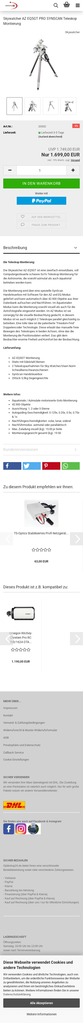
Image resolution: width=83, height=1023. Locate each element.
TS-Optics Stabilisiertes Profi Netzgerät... (41, 533)
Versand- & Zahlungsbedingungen (24, 722)
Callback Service (13, 752)
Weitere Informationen (42, 1014)
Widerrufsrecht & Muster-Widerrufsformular (30, 730)
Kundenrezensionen (20, 449)
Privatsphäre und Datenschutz (21, 745)
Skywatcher (72, 32)
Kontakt (8, 715)
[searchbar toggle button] (55, 5)
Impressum (10, 708)
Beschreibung (15, 247)
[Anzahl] (41, 170)
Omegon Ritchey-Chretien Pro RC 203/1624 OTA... (20, 637)
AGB (6, 737)
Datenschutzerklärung (16, 994)
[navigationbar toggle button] (77, 5)
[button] (9, 170)
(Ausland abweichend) (50, 136)
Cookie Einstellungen (16, 759)
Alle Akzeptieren (41, 1003)
